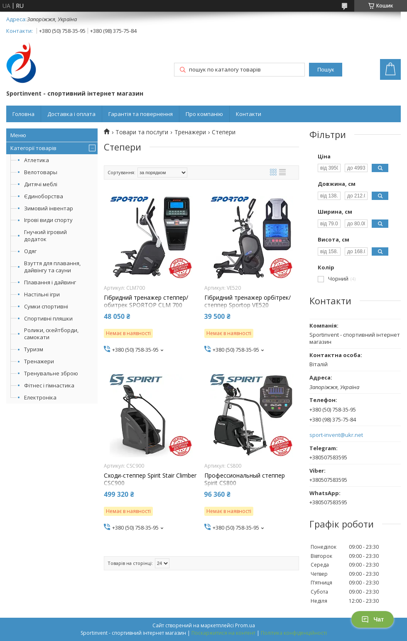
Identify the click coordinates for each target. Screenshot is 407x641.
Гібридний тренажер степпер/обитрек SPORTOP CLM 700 (146, 301)
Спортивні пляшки (48, 318)
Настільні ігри (42, 294)
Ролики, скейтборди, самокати (51, 333)
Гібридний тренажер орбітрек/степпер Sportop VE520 (247, 301)
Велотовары (40, 172)
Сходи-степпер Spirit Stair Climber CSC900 (150, 479)
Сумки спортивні (46, 306)
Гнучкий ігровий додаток (45, 235)
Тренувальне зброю (51, 373)
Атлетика (36, 160)
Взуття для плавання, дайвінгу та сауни (52, 266)
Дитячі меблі (40, 184)
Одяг (30, 251)
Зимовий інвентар (48, 208)
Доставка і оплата (71, 114)
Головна (23, 114)
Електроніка (40, 397)
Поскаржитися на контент (223, 632)
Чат (372, 619)
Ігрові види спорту (48, 220)
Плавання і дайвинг (50, 282)
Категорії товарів (33, 148)
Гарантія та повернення (140, 114)
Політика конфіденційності (294, 632)
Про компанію (204, 114)
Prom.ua (245, 625)
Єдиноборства (43, 196)
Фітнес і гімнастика (49, 385)
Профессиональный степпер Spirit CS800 (244, 479)
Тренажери (39, 361)
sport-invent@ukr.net (336, 435)
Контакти (248, 114)
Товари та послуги (141, 132)
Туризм (33, 349)
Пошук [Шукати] (325, 70)
